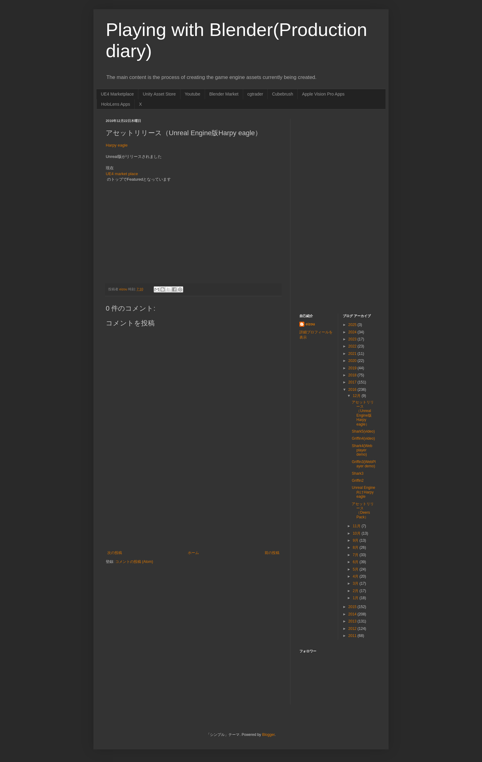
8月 (356, 547)
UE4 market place (122, 173)
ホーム (193, 553)
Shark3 (357, 473)
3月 (356, 583)
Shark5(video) (363, 431)
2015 (353, 607)
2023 (353, 339)
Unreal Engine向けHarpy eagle (363, 492)
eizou (310, 324)
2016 (353, 389)
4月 (356, 576)
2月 (356, 591)
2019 (353, 368)
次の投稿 (114, 553)
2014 (353, 614)
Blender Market (224, 94)
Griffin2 (357, 480)
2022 (353, 346)
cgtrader (255, 94)
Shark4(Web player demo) (362, 450)
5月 (356, 569)
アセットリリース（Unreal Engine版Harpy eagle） (363, 413)
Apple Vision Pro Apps (323, 94)
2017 (353, 382)
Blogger (268, 735)
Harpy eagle (117, 145)
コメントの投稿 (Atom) (134, 562)
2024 (353, 332)
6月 (356, 562)
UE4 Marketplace (117, 94)
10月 (357, 533)
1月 (356, 598)
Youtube (192, 94)
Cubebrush (282, 94)
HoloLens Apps (115, 104)
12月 (357, 396)
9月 (356, 540)
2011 (353, 636)
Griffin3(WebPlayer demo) (364, 464)
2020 (353, 361)
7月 (356, 555)
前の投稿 (272, 553)
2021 (353, 354)
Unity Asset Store (159, 94)
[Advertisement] (193, 504)
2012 (353, 628)
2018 (353, 375)
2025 (353, 325)
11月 (357, 526)
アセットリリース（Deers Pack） (363, 510)
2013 (353, 621)
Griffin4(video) (363, 438)
